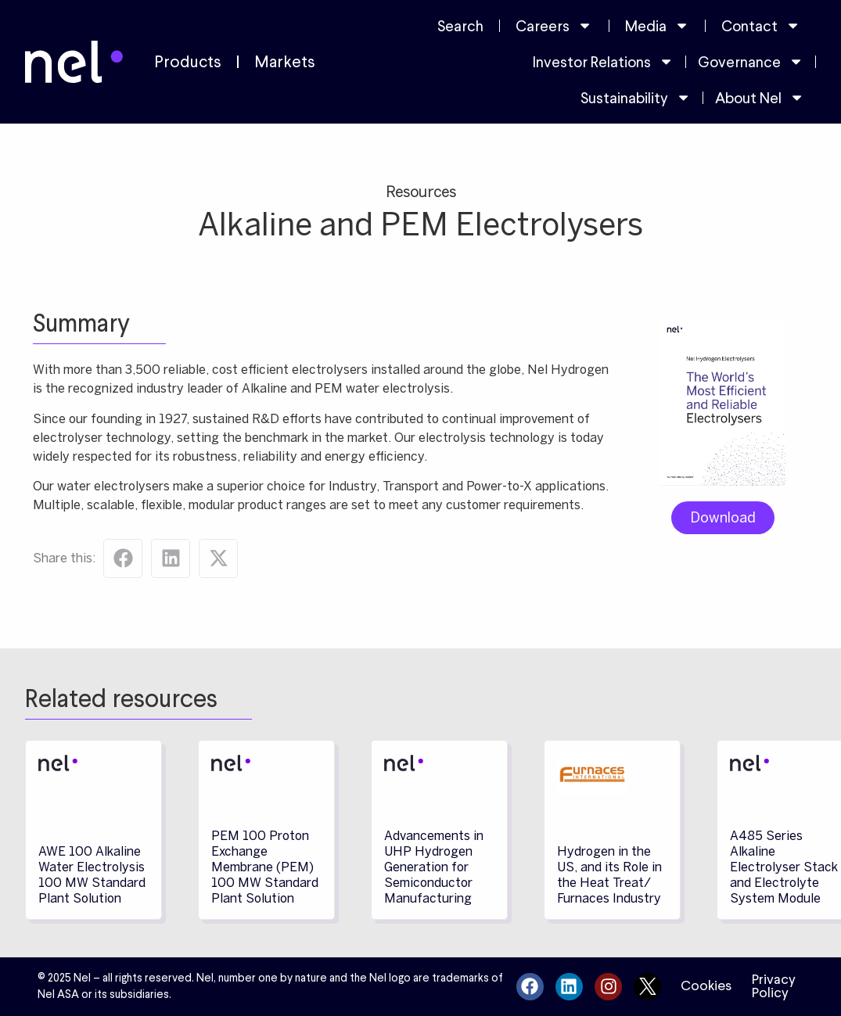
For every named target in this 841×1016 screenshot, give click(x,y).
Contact (760, 25)
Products (187, 62)
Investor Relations (603, 61)
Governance (750, 61)
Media (657, 25)
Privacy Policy (774, 986)
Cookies (706, 985)
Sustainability (635, 97)
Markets (284, 62)
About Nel (759, 97)
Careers (554, 25)
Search (460, 26)
